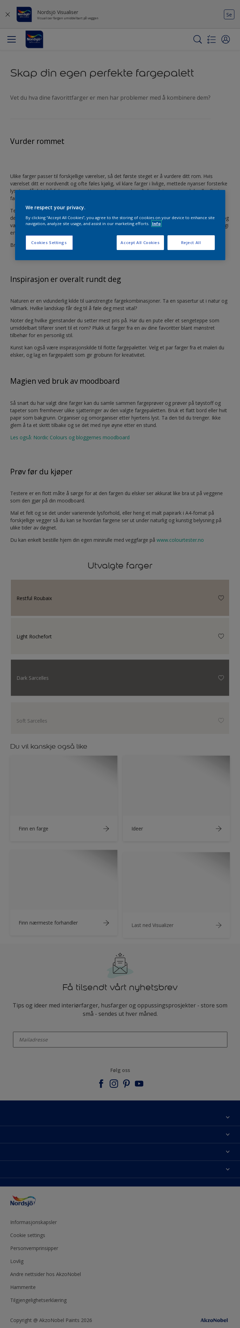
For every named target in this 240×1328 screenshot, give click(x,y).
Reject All (191, 242)
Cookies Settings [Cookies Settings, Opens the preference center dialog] (49, 242)
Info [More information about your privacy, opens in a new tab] (156, 223)
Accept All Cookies (140, 242)
